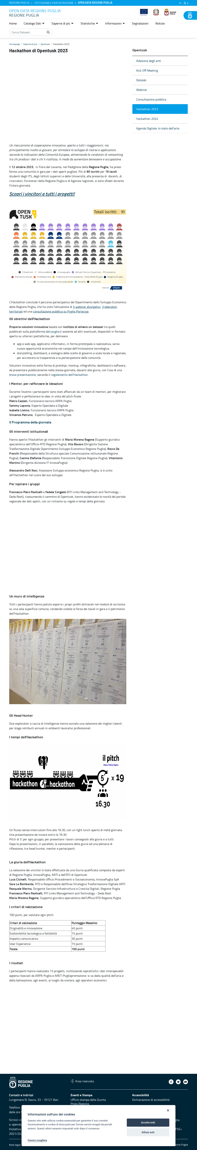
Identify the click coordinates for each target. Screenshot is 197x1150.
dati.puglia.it (54, 331)
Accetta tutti (148, 1122)
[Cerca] (48, 32)
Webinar (141, 90)
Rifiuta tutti (148, 1132)
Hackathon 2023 (147, 109)
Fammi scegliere (37, 1140)
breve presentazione (22, 375)
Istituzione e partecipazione (53, 3)
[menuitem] (13, 23)
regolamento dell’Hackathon (69, 375)
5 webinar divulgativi (86, 307)
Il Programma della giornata (30, 422)
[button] (34, 23)
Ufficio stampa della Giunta (88, 1100)
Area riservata (82, 1081)
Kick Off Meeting (147, 70)
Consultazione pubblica (151, 99)
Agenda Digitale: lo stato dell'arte (157, 128)
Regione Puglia (19, 3)
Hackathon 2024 (147, 119)
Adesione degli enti (148, 61)
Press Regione (80, 1104)
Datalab (141, 80)
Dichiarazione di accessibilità (150, 1100)
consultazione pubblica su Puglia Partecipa (60, 311)
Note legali (15, 1145)
